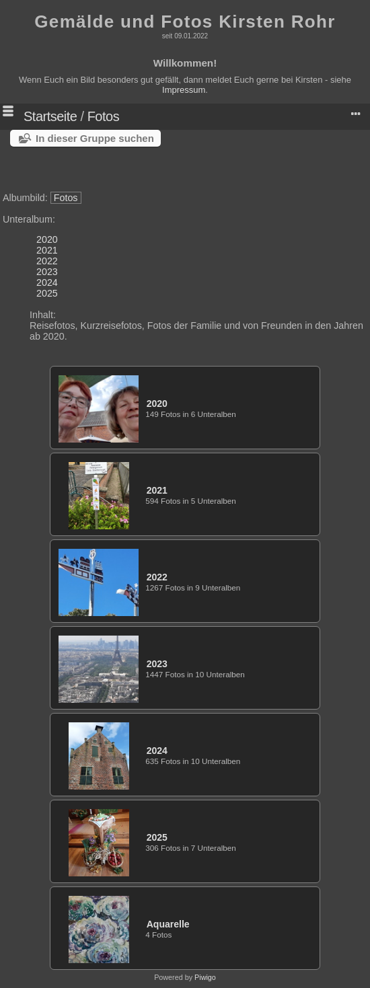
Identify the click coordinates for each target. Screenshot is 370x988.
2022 (47, 261)
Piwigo (205, 977)
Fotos (103, 116)
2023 (47, 271)
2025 (47, 293)
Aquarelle (168, 924)
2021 (47, 250)
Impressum (183, 90)
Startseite (50, 116)
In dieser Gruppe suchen (95, 138)
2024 (47, 282)
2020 (47, 239)
